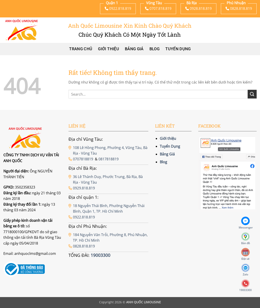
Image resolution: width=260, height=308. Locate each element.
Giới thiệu (108, 49)
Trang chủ (80, 49)
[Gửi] (252, 94)
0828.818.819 (84, 246)
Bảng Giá (134, 49)
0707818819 (83, 159)
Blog (154, 49)
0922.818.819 (84, 217)
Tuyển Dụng (178, 49)
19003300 (100, 255)
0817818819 (108, 159)
